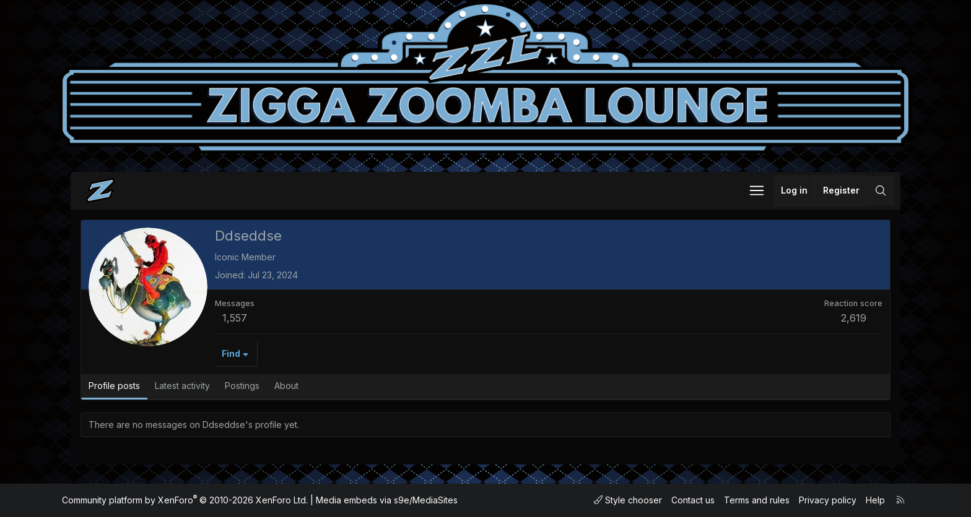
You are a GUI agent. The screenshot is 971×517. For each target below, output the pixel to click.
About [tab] (286, 385)
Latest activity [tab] (182, 385)
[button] (756, 190)
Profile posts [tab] (114, 385)
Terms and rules (757, 500)
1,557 (234, 318)
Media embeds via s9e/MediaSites (387, 500)
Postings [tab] (242, 385)
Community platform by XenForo (185, 500)
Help (875, 500)
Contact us (693, 500)
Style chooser (628, 500)
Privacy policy (827, 500)
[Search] (880, 190)
